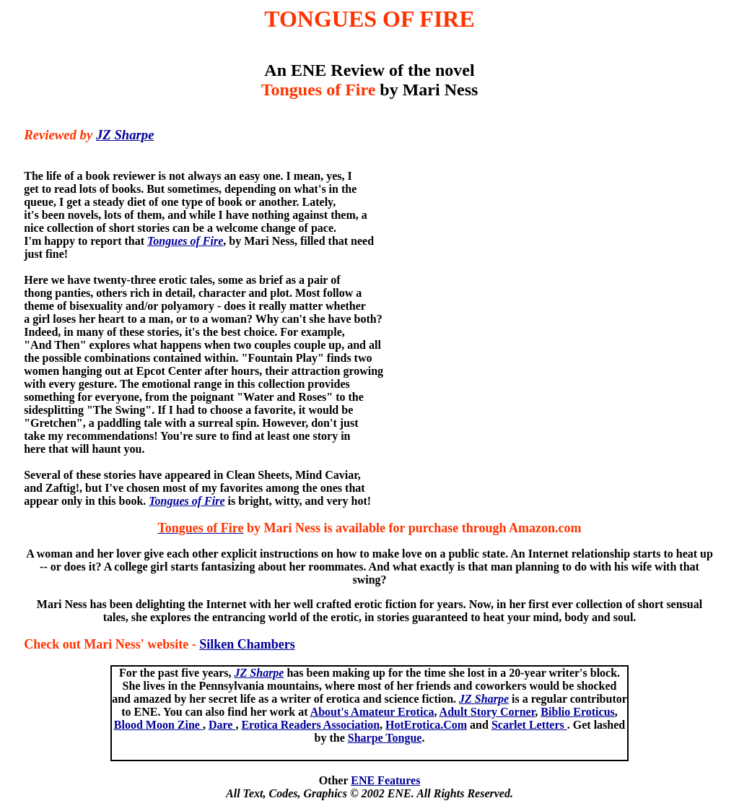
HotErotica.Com (426, 725)
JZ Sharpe (125, 134)
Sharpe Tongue (385, 738)
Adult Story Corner (487, 712)
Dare (222, 725)
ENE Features (385, 780)
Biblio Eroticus (577, 712)
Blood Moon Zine (158, 725)
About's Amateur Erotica (372, 712)
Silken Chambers (247, 644)
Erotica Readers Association (310, 725)
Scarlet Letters (529, 725)
